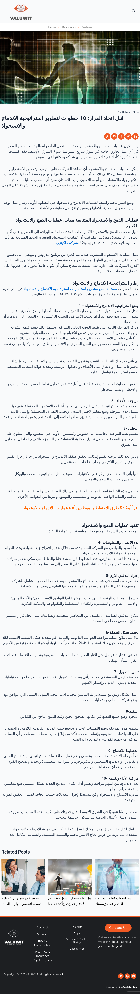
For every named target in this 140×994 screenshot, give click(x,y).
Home (54, 27)
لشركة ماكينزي (67, 243)
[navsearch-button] (133, 9)
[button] (121, 11)
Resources (71, 27)
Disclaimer (77, 948)
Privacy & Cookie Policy (77, 941)
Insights (77, 927)
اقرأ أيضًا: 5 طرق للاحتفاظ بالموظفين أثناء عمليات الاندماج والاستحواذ (81, 508)
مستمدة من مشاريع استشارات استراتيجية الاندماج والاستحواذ (70, 289)
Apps (76, 933)
